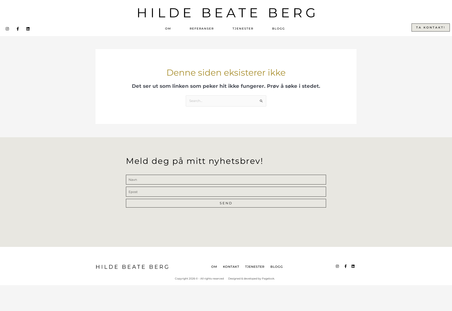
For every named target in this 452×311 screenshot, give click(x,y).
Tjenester (243, 28)
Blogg (278, 28)
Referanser (202, 28)
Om (168, 28)
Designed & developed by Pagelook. (251, 278)
